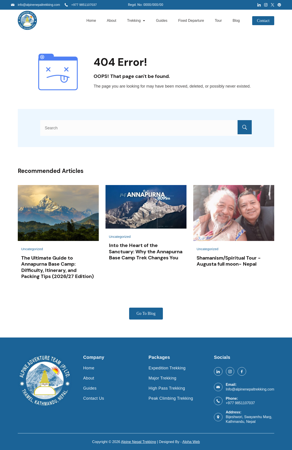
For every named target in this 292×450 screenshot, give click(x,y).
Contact (263, 20)
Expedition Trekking (167, 368)
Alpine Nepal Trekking (138, 441)
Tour (218, 20)
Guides (161, 20)
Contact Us (93, 398)
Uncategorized (32, 249)
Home (91, 20)
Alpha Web (191, 441)
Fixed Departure (191, 20)
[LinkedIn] (259, 5)
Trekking (136, 20)
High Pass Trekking (166, 388)
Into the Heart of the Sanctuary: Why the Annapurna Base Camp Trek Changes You (145, 251)
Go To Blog (146, 313)
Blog (236, 20)
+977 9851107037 (84, 5)
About (111, 20)
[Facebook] (242, 371)
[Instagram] (265, 5)
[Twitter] (272, 5)
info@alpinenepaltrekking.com (39, 5)
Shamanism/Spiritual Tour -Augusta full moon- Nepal (229, 261)
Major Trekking (162, 378)
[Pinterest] (279, 5)
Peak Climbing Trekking (170, 398)
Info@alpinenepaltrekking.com (250, 389)
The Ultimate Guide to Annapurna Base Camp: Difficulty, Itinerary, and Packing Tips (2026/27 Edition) (57, 267)
